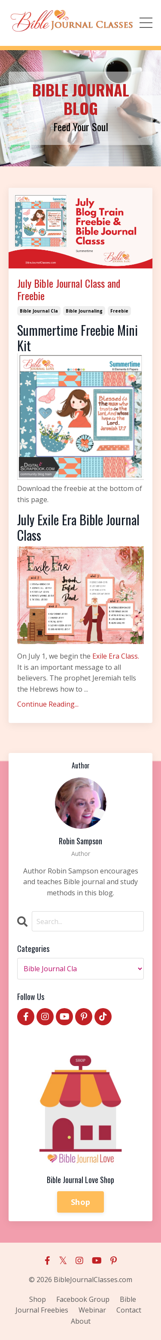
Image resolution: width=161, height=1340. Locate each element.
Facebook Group (82, 1299)
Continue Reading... (48, 704)
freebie (119, 311)
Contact (128, 1310)
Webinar (92, 1310)
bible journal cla (39, 311)
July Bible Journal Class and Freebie (68, 289)
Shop (80, 1202)
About (81, 1321)
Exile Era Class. (115, 656)
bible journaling (84, 311)
